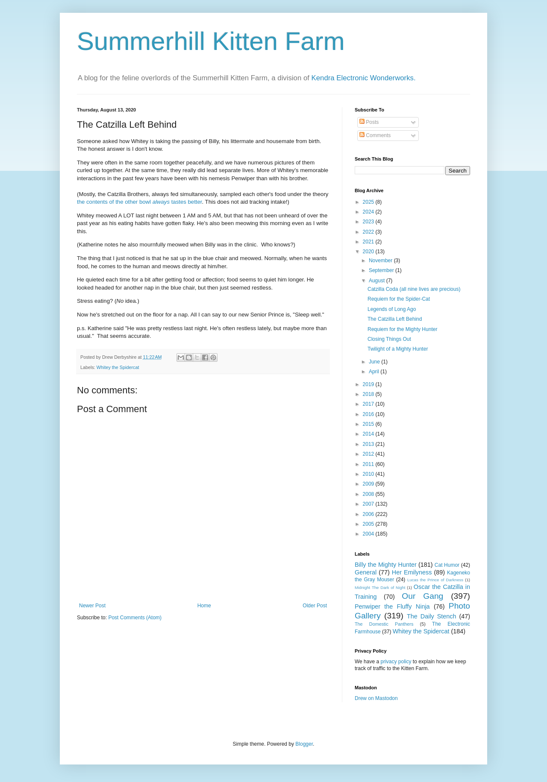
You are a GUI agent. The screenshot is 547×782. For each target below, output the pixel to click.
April (374, 372)
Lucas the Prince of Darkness (435, 579)
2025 (369, 202)
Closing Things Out (389, 339)
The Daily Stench (431, 616)
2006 (369, 514)
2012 (369, 454)
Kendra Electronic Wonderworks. (364, 78)
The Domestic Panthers (384, 624)
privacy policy (395, 662)
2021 (369, 242)
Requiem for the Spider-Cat (399, 299)
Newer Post (92, 606)
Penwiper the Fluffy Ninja (392, 606)
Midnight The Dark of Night (380, 587)
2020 (369, 252)
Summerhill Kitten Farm (211, 41)
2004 (369, 534)
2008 (369, 494)
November (381, 261)
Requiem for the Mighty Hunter (402, 329)
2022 (369, 232)
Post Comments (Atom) (135, 618)
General (365, 572)
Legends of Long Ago (392, 309)
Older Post (315, 606)
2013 (369, 444)
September (382, 270)
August (377, 281)
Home (204, 606)
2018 (369, 394)
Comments (375, 135)
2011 (369, 464)
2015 (369, 424)
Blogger (304, 744)
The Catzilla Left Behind (395, 319)
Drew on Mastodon (376, 698)
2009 (369, 484)
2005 (369, 524)
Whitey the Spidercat (118, 367)
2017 (369, 404)
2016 (369, 414)
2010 (369, 474)
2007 (369, 504)
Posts (369, 122)
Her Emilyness (412, 572)
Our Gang (422, 596)
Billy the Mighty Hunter (386, 564)
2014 (369, 434)
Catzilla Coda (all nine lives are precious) (414, 289)
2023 (369, 222)
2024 (369, 212)
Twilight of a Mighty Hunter (398, 349)
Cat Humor (447, 565)
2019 (369, 384)
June (375, 362)
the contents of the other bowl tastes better (139, 202)
